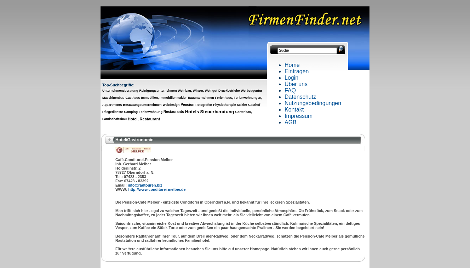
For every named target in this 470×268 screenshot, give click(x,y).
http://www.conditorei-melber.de (157, 189)
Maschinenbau (113, 97)
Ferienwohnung (150, 112)
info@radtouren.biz (145, 185)
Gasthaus (132, 97)
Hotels (192, 111)
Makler (242, 105)
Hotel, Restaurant (144, 119)
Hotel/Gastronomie (134, 139)
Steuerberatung (217, 111)
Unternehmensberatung (120, 90)
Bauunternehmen (201, 97)
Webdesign (170, 105)
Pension (187, 105)
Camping (131, 112)
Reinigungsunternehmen (158, 90)
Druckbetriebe (229, 90)
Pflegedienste (112, 112)
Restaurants (174, 112)
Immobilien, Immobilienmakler (164, 97)
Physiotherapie (224, 105)
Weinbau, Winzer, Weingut (197, 90)
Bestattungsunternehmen (142, 105)
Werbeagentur (251, 90)
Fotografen (203, 105)
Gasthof (254, 105)
